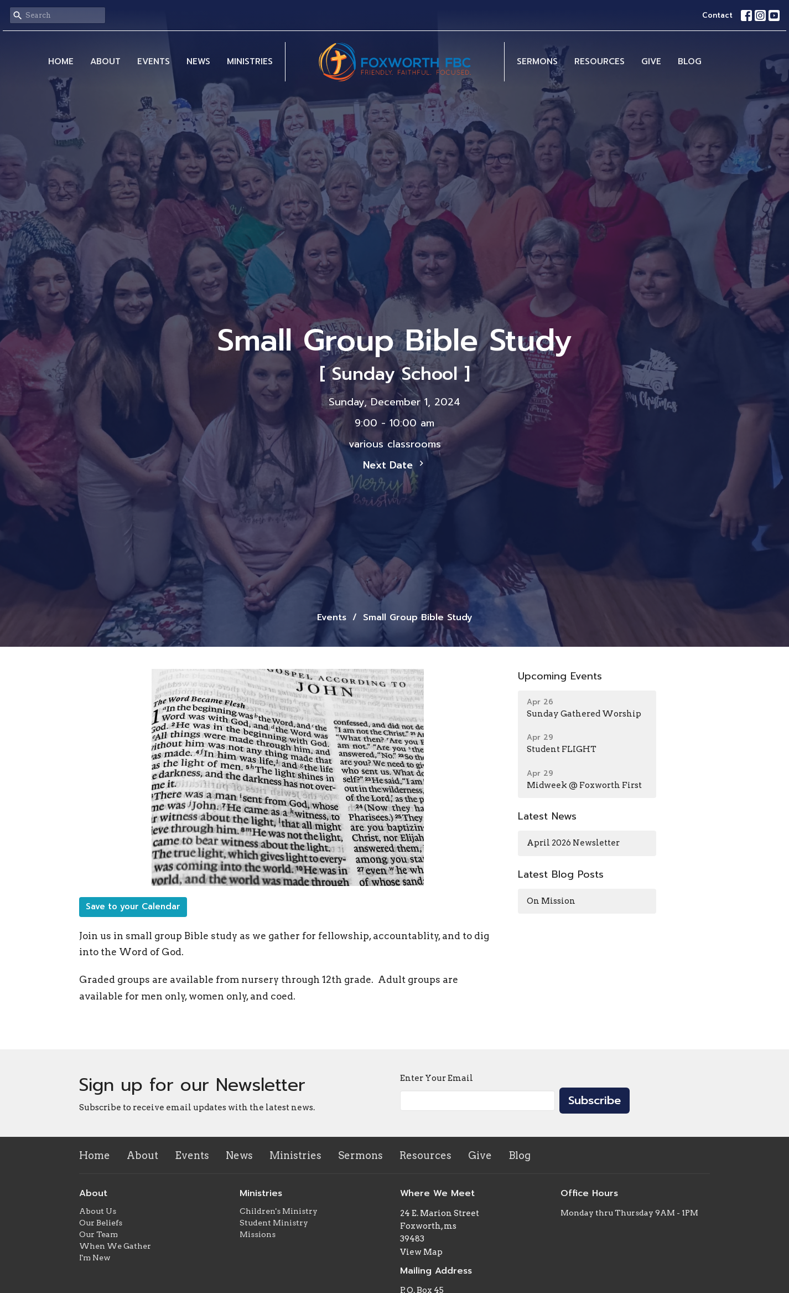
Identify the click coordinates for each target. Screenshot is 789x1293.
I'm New (95, 1257)
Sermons (537, 61)
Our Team (98, 1234)
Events (153, 61)
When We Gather (115, 1246)
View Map (421, 1252)
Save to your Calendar (133, 906)
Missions (258, 1234)
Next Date (395, 465)
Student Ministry (274, 1222)
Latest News (547, 816)
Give (651, 61)
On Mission (551, 901)
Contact (717, 15)
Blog (690, 61)
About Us (97, 1211)
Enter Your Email (436, 1078)
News (198, 61)
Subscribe (594, 1100)
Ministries (250, 61)
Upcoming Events (560, 676)
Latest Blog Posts (561, 874)
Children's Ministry (279, 1211)
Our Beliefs (100, 1222)
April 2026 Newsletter (573, 843)
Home (61, 61)
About (105, 61)
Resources (599, 61)
